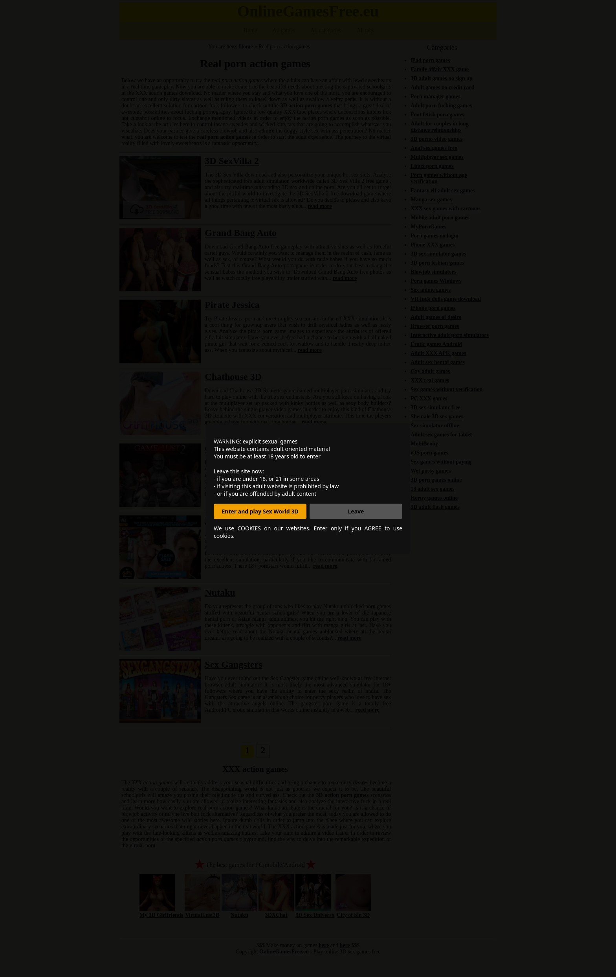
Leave (356, 511)
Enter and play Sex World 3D (260, 511)
